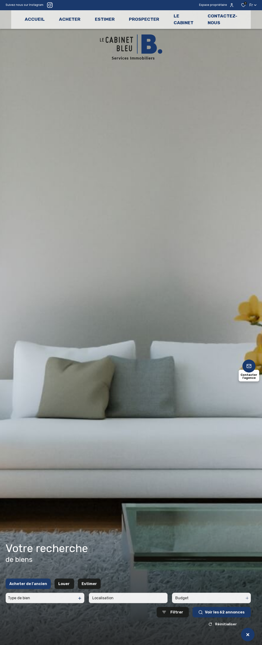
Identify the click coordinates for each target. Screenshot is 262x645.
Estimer (89, 597)
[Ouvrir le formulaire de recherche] (173, 626)
